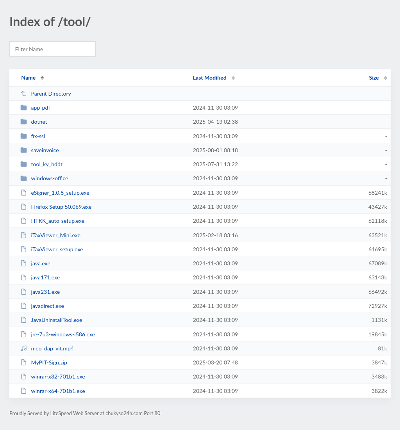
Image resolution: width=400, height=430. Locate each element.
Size (374, 77)
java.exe (35, 263)
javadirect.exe (42, 305)
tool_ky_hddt (41, 164)
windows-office (44, 178)
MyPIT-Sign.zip (43, 362)
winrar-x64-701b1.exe (52, 390)
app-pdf (35, 107)
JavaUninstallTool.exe (51, 319)
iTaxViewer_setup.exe (51, 249)
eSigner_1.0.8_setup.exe (54, 192)
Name (28, 77)
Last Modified (210, 77)
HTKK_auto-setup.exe (52, 220)
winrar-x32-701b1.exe (52, 376)
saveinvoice (39, 150)
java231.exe (40, 291)
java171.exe (40, 277)
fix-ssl (32, 136)
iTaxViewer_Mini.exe (50, 235)
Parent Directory (45, 93)
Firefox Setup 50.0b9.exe (55, 206)
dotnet (33, 121)
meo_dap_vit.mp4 (47, 348)
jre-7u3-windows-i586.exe (57, 334)
